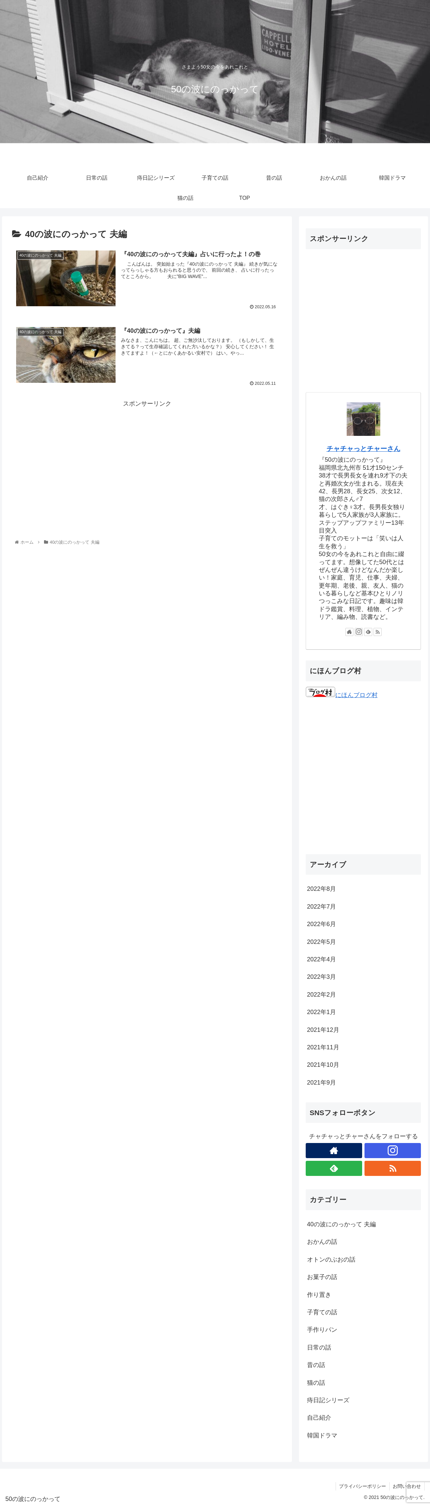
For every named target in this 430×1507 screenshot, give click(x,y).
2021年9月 (321, 1082)
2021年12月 (323, 1029)
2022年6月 (321, 924)
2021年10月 (323, 1064)
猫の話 (316, 1382)
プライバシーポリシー (362, 1486)
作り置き (319, 1294)
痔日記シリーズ (328, 1400)
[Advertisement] (147, 456)
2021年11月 (323, 1047)
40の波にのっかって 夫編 (341, 1224)
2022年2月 (321, 994)
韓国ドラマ (322, 1435)
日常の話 (319, 1347)
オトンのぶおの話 (331, 1259)
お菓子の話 (322, 1277)
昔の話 (316, 1365)
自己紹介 (319, 1417)
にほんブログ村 (342, 695)
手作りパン (322, 1329)
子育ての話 (322, 1312)
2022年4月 (321, 959)
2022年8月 (321, 888)
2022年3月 (321, 976)
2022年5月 (321, 942)
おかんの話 (322, 1241)
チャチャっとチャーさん (363, 448)
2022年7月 (321, 906)
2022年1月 (321, 1012)
